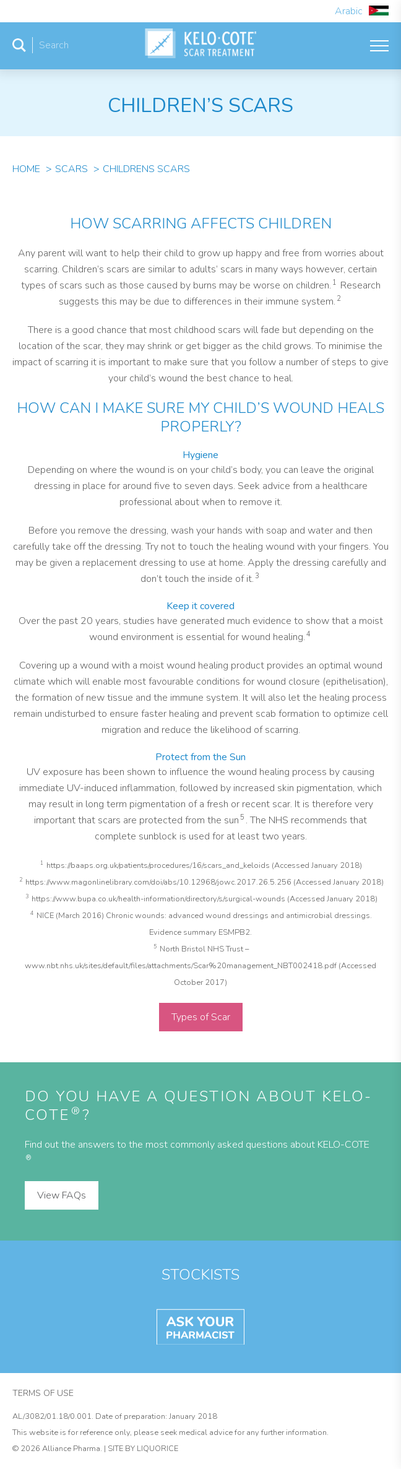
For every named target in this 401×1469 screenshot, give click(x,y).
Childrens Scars (146, 169)
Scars (71, 169)
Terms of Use (43, 1393)
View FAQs (61, 1195)
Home (26, 169)
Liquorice (157, 1448)
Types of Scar (200, 1017)
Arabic (362, 11)
